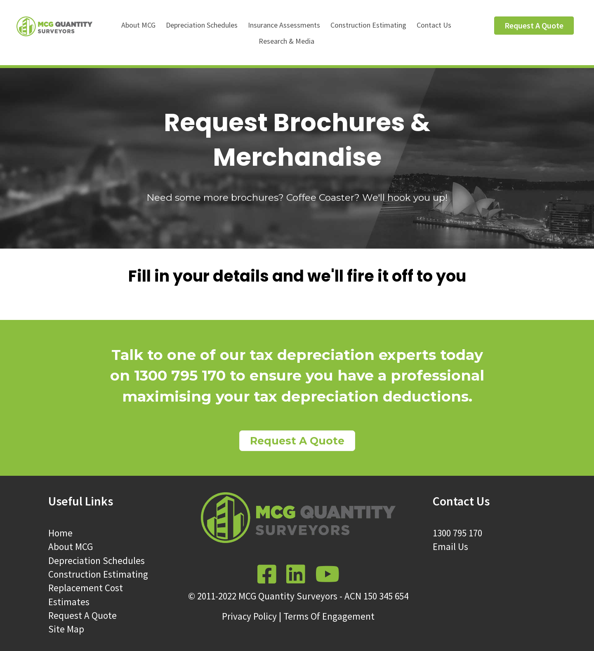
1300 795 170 (457, 533)
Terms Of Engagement (329, 616)
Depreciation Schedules (202, 25)
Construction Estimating (368, 25)
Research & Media (286, 41)
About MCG (138, 25)
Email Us (450, 546)
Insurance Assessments (284, 25)
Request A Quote (82, 615)
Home (60, 533)
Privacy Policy (249, 616)
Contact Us (434, 25)
